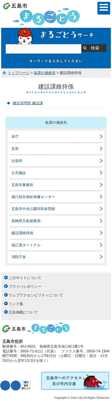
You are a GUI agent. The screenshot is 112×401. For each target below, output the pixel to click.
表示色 (16, 385)
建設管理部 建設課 (28, 103)
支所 (15, 149)
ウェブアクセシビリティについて (36, 295)
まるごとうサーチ (56, 36)
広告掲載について (23, 312)
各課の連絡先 (45, 73)
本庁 (15, 137)
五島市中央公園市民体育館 (33, 209)
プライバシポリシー (25, 286)
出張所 (16, 161)
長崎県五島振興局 (26, 221)
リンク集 (16, 304)
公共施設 (18, 173)
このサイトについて (25, 278)
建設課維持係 (22, 233)
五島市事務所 (22, 185)
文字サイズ (5, 385)
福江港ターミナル (26, 245)
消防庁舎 (18, 257)
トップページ (19, 73)
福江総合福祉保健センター (33, 197)
